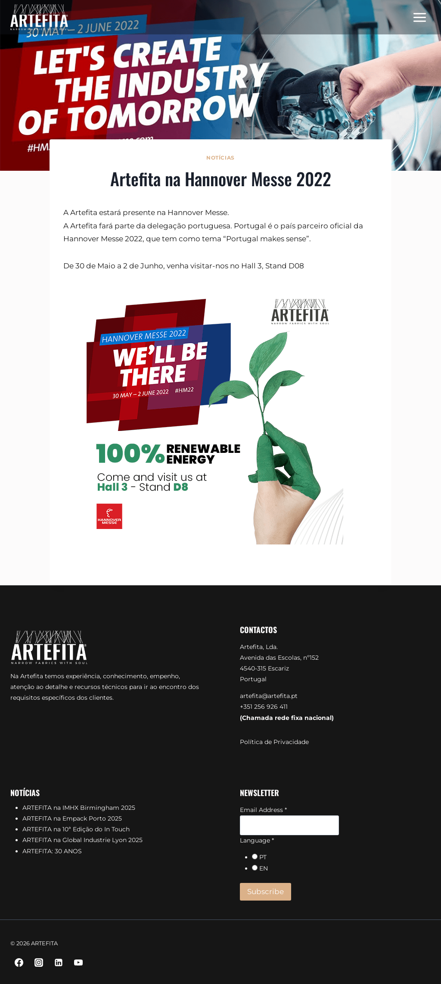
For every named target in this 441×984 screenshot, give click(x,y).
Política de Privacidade (274, 742)
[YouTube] (78, 962)
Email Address (263, 810)
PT (263, 857)
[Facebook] (19, 962)
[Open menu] (419, 17)
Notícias (220, 157)
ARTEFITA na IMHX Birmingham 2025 (78, 808)
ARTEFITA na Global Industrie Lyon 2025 (82, 840)
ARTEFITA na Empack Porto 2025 (72, 818)
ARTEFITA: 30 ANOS (52, 851)
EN (263, 868)
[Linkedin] (58, 962)
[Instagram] (38, 962)
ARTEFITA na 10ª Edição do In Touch (76, 829)
